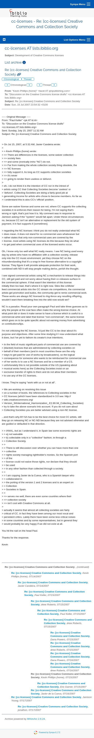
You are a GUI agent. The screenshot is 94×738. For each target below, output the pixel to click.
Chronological (12, 79)
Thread (28, 79)
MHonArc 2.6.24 (36, 719)
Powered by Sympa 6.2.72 (49, 732)
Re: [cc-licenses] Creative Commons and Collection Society (46, 573)
